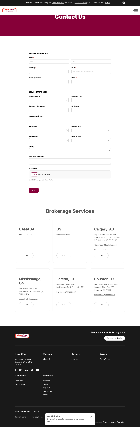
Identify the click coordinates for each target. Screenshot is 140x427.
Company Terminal (35, 78)
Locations (19, 381)
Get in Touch (20, 384)
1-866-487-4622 (58, 3)
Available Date (37, 126)
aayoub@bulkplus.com (28, 299)
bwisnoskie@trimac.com (104, 295)
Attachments (33, 168)
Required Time (79, 136)
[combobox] (49, 100)
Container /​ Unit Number (40, 106)
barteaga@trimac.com (66, 292)
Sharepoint (47, 391)
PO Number (75, 106)
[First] (49, 62)
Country (35, 146)
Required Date (37, 136)
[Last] (91, 62)
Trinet (45, 384)
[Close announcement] (123, 3)
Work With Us (105, 359)
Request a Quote (114, 338)
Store (45, 395)
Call (26, 256)
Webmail (46, 381)
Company (35, 68)
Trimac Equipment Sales (98, 422)
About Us (47, 359)
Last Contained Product (36, 116)
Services (74, 359)
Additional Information (36, 156)
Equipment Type (76, 96)
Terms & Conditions (22, 417)
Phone (76, 78)
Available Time (79, 126)
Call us (107, 3)
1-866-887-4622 (81, 3)
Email (76, 68)
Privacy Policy (37, 417)
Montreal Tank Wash (117, 422)
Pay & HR (46, 388)
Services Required (38, 96)
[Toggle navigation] (135, 10)
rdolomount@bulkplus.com (105, 245)
